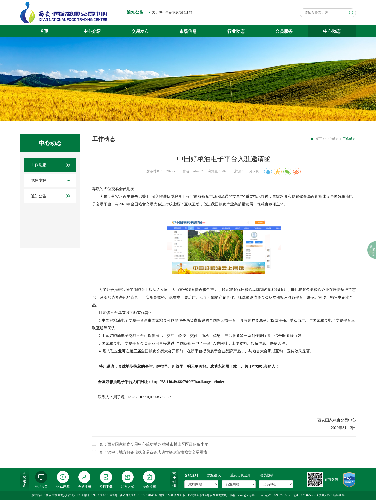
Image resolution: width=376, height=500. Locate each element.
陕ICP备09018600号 (105, 495)
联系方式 (127, 479)
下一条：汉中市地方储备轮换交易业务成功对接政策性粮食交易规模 (149, 452)
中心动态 (332, 31)
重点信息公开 (240, 475)
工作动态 (38, 165)
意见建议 (214, 475)
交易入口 (41, 479)
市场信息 (188, 31)
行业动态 (236, 31)
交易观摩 (63, 479)
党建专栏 (38, 180)
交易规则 (191, 475)
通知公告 (38, 196)
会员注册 (84, 479)
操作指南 (149, 479)
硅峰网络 (339, 495)
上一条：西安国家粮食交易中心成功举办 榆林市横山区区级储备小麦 (150, 444)
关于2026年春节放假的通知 (172, 12)
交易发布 (140, 31)
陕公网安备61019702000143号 (138, 495)
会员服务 (284, 31)
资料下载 (106, 479)
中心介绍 (92, 31)
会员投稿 (267, 475)
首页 (44, 31)
